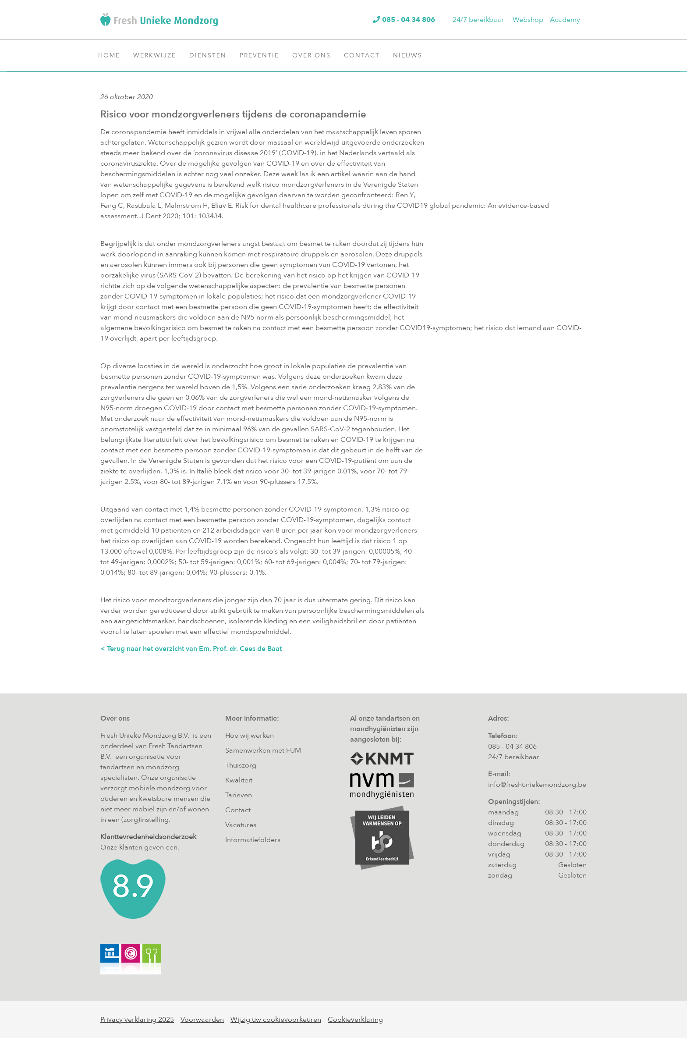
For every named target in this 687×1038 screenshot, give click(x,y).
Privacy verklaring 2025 (137, 1019)
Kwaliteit (238, 780)
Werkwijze (158, 55)
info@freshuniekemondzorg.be (537, 784)
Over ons (314, 55)
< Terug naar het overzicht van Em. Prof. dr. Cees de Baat (191, 649)
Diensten (211, 55)
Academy (565, 20)
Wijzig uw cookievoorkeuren (275, 1019)
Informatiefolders (252, 840)
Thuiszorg (240, 765)
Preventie (263, 55)
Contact (365, 55)
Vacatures (240, 825)
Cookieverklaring (355, 1019)
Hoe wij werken (249, 735)
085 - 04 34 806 (512, 746)
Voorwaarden (202, 1019)
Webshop (528, 20)
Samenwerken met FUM (263, 750)
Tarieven (238, 795)
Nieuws (411, 55)
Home (109, 55)
